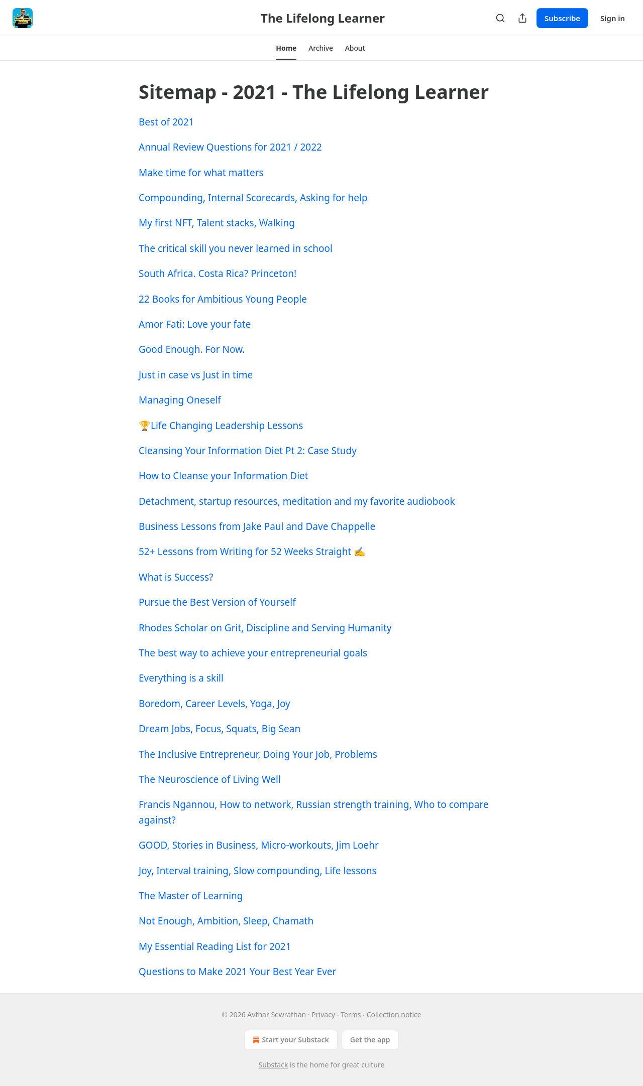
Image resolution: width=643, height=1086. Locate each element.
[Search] (500, 18)
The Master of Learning (191, 895)
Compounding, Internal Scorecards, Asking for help (253, 197)
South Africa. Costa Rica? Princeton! (217, 273)
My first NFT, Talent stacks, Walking (217, 222)
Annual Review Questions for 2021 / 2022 (230, 147)
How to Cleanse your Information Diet (223, 475)
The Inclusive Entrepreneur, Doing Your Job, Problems (258, 754)
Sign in (612, 18)
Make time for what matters (201, 172)
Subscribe (562, 18)
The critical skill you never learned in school (236, 248)
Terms (351, 1014)
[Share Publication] (522, 18)
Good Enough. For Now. (192, 349)
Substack (273, 1064)
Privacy (323, 1014)
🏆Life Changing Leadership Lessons (221, 425)
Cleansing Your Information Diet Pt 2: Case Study (248, 450)
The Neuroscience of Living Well (210, 779)
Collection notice (394, 1014)
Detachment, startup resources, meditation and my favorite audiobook (297, 501)
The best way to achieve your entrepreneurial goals (253, 652)
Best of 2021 (166, 121)
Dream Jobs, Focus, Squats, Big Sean (219, 728)
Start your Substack (290, 1039)
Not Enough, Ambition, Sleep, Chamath (226, 920)
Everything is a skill (181, 678)
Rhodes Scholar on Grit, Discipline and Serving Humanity (265, 627)
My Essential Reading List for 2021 (215, 946)
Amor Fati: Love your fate (195, 324)
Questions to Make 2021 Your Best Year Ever (237, 971)
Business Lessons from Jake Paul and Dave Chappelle (257, 526)
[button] (286, 48)
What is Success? (176, 577)
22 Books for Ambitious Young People (223, 299)
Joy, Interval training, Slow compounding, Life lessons (258, 870)
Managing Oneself (180, 399)
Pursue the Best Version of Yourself (217, 602)
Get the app (370, 1039)
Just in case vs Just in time (196, 374)
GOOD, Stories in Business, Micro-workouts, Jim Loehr (259, 845)
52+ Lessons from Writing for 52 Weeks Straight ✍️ (252, 551)
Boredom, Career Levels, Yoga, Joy (214, 703)
